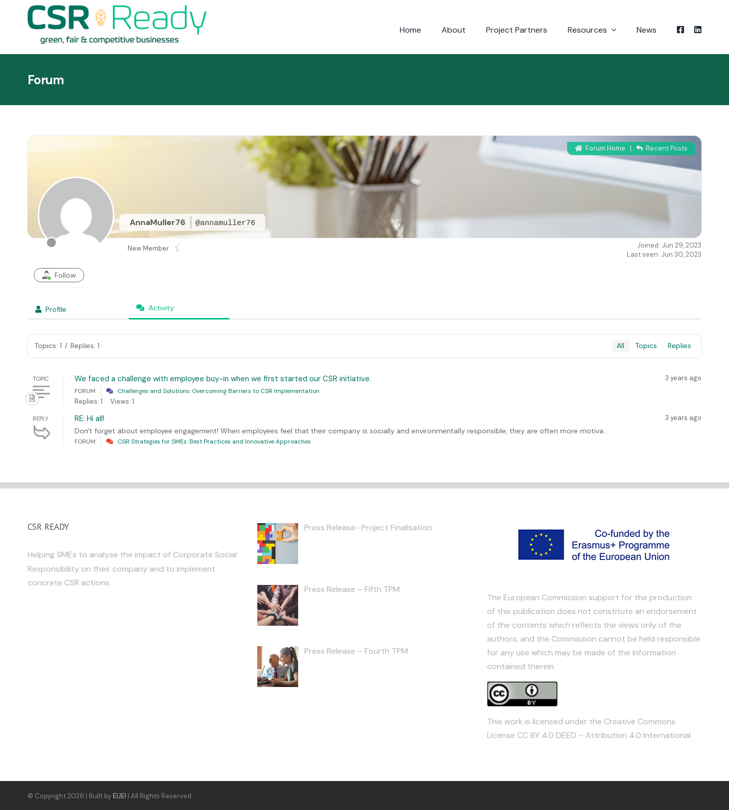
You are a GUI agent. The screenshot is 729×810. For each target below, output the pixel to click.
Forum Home (600, 148)
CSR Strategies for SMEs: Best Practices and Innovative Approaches (214, 441)
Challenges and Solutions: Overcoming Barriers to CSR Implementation (218, 391)
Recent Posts (662, 148)
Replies (679, 345)
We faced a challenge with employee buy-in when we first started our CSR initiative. (223, 379)
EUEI (119, 796)
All (620, 345)
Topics (646, 345)
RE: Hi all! (89, 418)
